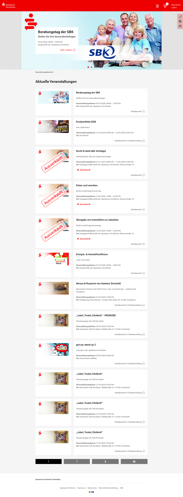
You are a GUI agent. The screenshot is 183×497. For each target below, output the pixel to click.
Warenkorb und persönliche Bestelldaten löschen (157, 6)
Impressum (81, 488)
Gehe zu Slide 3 (94, 67)
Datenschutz (92, 488)
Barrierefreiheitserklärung (108, 488)
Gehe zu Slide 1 (88, 67)
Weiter (180, 67)
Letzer (134, 461)
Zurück (2, 67)
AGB (121, 488)
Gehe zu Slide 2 (91, 67)
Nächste (105, 461)
